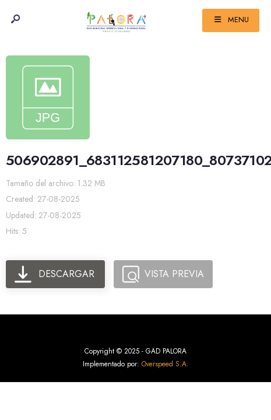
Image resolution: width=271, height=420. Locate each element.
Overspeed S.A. (165, 364)
